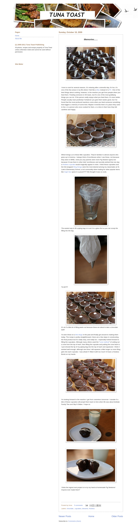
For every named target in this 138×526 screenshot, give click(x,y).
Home (91, 516)
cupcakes (78, 508)
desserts (85, 508)
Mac (98, 90)
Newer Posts (65, 516)
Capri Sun (67, 172)
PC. (110, 90)
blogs (80, 335)
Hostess (92, 508)
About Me (18, 38)
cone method (104, 342)
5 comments (78, 505)
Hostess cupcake (69, 164)
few (77, 335)
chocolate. (70, 508)
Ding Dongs (77, 167)
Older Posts (117, 516)
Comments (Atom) (74, 521)
